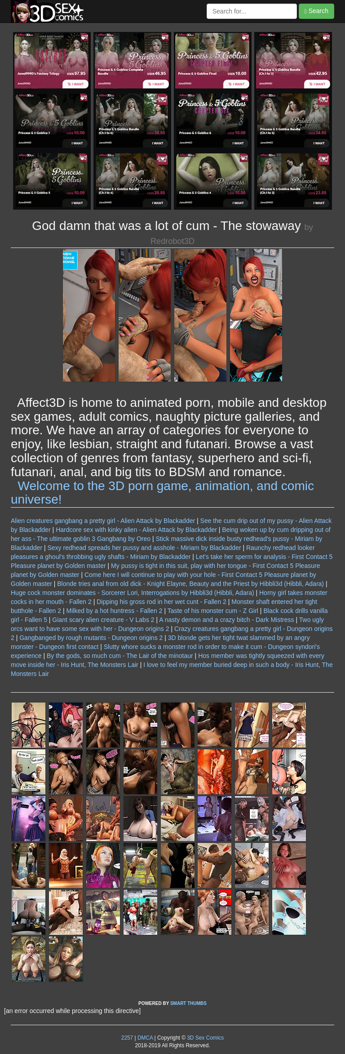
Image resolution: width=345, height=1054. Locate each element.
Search (316, 11)
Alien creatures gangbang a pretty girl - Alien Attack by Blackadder (103, 520)
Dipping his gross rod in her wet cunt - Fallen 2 (161, 601)
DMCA (145, 1038)
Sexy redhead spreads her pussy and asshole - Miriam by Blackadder (144, 547)
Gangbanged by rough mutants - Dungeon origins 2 (91, 637)
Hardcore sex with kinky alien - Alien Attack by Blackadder (136, 529)
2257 (127, 1038)
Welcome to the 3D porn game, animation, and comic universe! (162, 493)
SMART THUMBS (188, 1003)
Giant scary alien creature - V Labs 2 (103, 619)
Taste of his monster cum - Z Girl (213, 610)
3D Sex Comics (205, 1038)
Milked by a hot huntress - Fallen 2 (114, 610)
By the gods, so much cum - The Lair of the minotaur (120, 655)
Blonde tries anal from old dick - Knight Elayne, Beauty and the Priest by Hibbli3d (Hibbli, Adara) (190, 583)
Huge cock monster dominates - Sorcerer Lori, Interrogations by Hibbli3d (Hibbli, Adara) (132, 592)
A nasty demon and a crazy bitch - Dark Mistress (226, 619)
